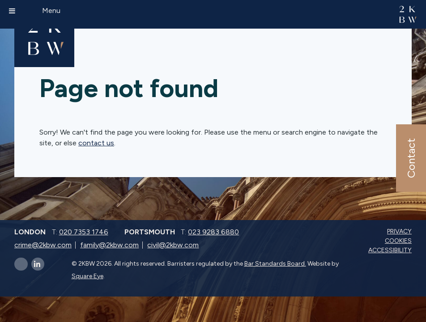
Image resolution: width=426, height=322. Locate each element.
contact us (96, 143)
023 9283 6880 (213, 232)
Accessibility (391, 250)
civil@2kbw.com (173, 245)
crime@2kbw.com (43, 245)
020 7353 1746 (83, 232)
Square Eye (87, 276)
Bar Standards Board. (275, 263)
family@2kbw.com (109, 245)
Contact (410, 158)
